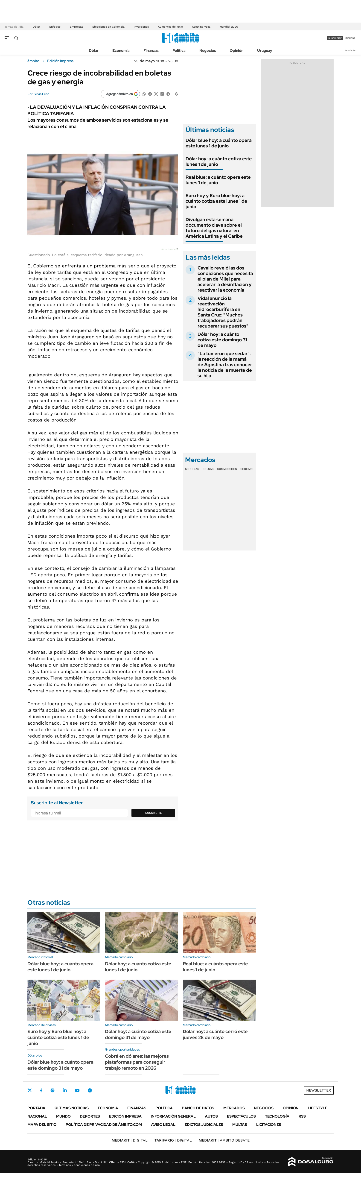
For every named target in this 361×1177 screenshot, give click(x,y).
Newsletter (350, 50)
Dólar (36, 26)
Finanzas (151, 50)
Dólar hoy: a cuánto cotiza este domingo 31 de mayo (222, 339)
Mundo (63, 1116)
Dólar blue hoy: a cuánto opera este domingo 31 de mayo (60, 1065)
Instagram (52, 1090)
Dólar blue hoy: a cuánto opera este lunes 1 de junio (219, 143)
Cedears (246, 469)
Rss (302, 1116)
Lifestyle (317, 1108)
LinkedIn (65, 1090)
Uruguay (264, 50)
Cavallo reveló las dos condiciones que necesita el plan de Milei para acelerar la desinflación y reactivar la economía (225, 279)
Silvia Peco (41, 94)
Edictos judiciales (204, 1124)
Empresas (76, 26)
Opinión (236, 50)
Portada (36, 1108)
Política (179, 50)
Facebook (41, 1090)
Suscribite (153, 812)
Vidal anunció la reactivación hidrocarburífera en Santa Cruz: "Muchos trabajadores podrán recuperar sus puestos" (223, 312)
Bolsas (208, 469)
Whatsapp (90, 1090)
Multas (239, 1124)
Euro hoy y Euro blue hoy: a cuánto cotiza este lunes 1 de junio (216, 201)
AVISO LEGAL (163, 1124)
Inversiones (141, 26)
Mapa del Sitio (41, 1124)
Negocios (207, 50)
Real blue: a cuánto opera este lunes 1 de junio (218, 180)
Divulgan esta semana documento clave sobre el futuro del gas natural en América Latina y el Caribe (214, 228)
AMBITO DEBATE (224, 1140)
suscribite (335, 38)
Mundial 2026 (229, 26)
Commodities (227, 469)
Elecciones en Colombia (108, 26)
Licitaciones (268, 1124)
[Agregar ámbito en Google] (120, 94)
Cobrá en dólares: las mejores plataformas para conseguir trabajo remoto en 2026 (137, 1062)
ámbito (33, 61)
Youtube (77, 1090)
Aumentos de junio (170, 26)
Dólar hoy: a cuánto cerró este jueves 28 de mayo (215, 1034)
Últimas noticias (72, 1108)
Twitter (29, 1090)
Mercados (234, 1108)
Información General (173, 1116)
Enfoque (55, 26)
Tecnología (277, 1116)
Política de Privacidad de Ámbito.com (104, 1124)
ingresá (350, 38)
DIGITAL (130, 1140)
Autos (211, 1116)
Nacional (37, 1116)
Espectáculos (241, 1116)
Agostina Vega (201, 26)
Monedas (192, 469)
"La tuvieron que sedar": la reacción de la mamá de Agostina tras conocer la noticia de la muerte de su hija (225, 365)
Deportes (90, 1116)
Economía (121, 50)
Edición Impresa (125, 1116)
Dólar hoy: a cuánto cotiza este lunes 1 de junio (219, 161)
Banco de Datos (198, 1108)
